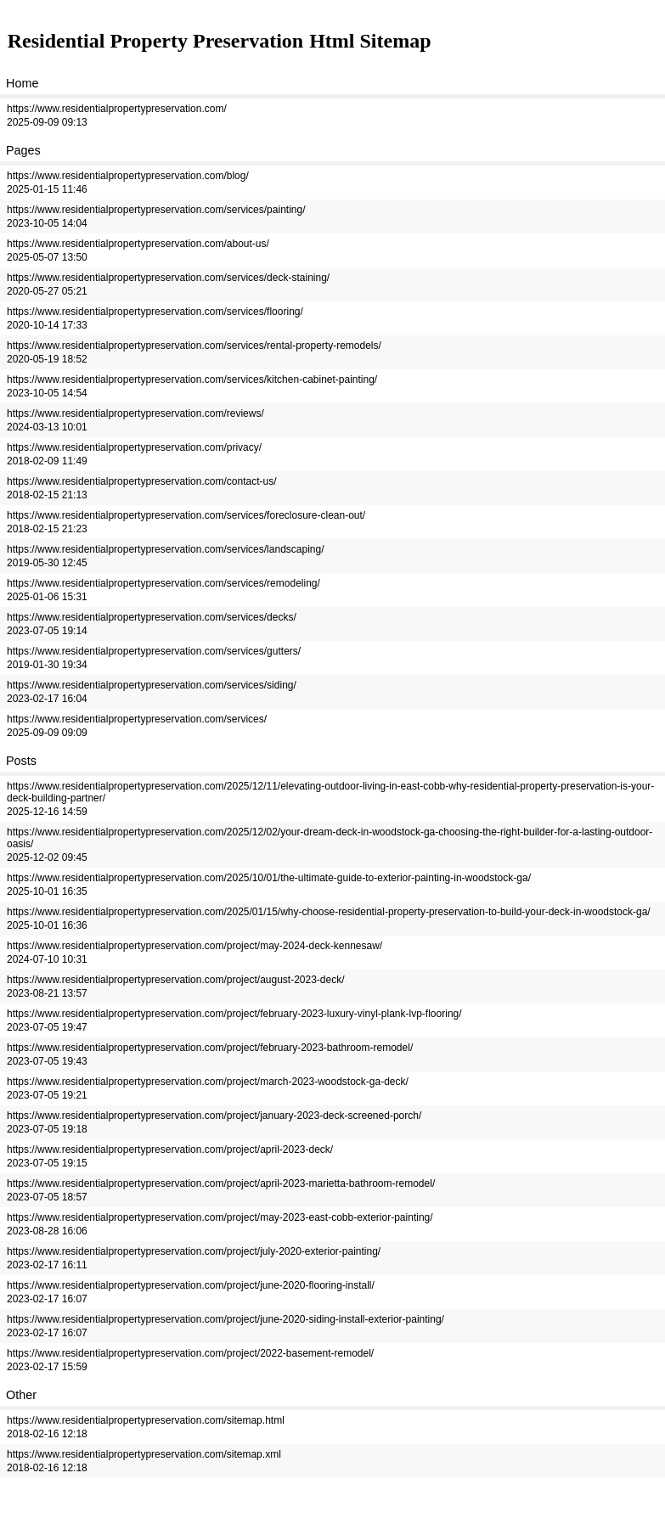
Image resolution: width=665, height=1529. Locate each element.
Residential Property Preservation (155, 41)
